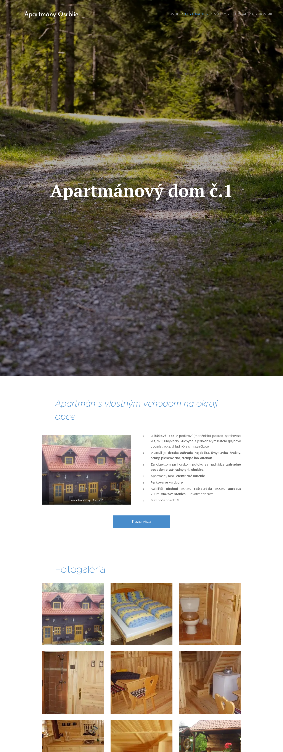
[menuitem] (176, 14)
